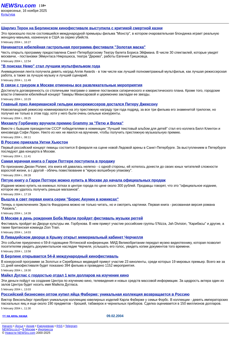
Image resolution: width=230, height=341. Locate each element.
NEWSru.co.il (11, 329)
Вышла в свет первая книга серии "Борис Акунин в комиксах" (60, 199)
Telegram (71, 326)
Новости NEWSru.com (20, 332)
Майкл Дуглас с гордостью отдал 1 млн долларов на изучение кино (65, 275)
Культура (8, 14)
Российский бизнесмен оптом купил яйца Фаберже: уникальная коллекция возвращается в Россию (95, 294)
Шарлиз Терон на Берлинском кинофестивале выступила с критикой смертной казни (82, 28)
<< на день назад (14, 316)
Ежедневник (45, 326)
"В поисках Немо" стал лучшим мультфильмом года (50, 66)
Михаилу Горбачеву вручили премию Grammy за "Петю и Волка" (62, 123)
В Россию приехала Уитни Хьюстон (34, 142)
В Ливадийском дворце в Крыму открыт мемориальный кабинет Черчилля (72, 237)
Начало (7, 326)
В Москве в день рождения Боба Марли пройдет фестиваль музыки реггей (72, 218)
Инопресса (45, 329)
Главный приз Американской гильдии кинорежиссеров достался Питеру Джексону (79, 104)
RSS (59, 326)
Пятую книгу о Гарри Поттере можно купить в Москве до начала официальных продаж (83, 180)
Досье (19, 326)
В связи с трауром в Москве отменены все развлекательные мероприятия (71, 85)
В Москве (28, 329)
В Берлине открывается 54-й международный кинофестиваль (59, 256)
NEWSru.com (18, 5)
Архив (30, 326)
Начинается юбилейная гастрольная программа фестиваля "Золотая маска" (73, 47)
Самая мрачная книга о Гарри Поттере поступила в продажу (58, 161)
